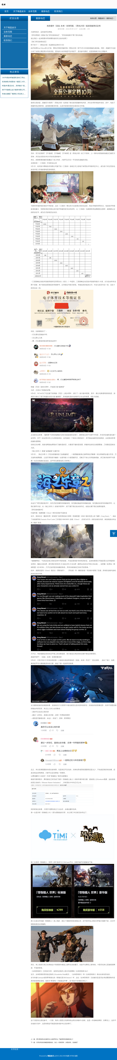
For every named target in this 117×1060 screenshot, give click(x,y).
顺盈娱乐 (101, 18)
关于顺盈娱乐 (19, 11)
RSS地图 (66, 1056)
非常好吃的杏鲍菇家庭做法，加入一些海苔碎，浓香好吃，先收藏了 (57, 1042)
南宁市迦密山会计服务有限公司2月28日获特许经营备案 (14, 90)
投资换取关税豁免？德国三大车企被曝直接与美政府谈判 (14, 82)
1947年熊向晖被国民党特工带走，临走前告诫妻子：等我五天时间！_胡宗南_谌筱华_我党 (14, 78)
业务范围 (32, 11)
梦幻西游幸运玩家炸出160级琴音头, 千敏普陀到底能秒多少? (54, 1039)
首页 (6, 11)
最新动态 (45, 11)
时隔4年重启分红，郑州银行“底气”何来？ (14, 86)
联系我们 (58, 11)
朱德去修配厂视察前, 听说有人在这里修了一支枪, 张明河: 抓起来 (14, 94)
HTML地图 (74, 1056)
